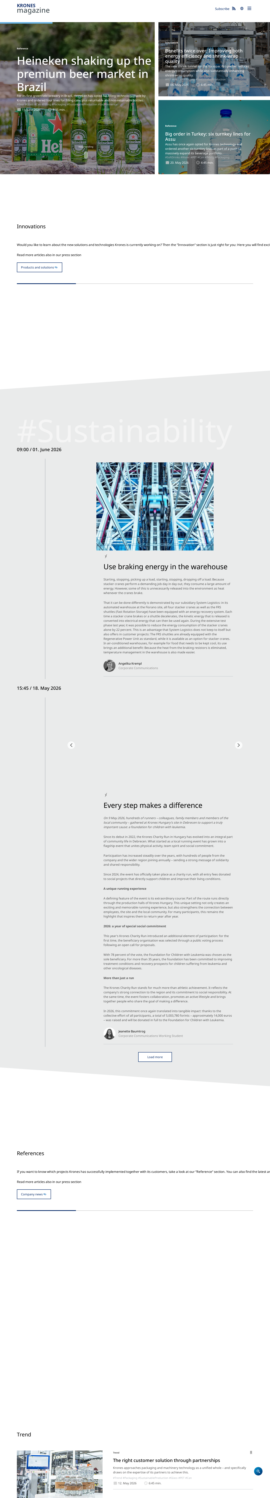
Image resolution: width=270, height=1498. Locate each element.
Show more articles (135, 1237)
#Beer (20, 104)
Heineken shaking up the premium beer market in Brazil (84, 73)
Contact (142, 1434)
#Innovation (111, 328)
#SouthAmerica (107, 104)
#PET (168, 79)
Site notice (23, 1493)
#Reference (131, 781)
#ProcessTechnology (135, 1140)
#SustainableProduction (82, 104)
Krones (114, 9)
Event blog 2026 (188, 1434)
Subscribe (222, 9)
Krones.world (226, 1415)
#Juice (153, 1205)
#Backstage (42, 543)
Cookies (59, 1493)
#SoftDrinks (172, 157)
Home (141, 1415)
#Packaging (59, 104)
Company (143, 1425)
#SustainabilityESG (62, 543)
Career (141, 1430)
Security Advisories (129, 1493)
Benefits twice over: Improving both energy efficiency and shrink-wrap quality (204, 55)
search (242, 8)
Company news (32, 733)
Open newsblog (135, 593)
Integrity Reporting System (160, 1493)
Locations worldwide (151, 1439)
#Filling (46, 104)
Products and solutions (37, 288)
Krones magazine (189, 1415)
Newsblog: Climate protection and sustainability (190, 1425)
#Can (37, 104)
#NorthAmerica (164, 544)
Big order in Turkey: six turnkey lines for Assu (207, 136)
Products (143, 1420)
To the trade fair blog (135, 950)
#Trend (117, 1080)
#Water (185, 157)
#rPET (175, 79)
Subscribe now (153, 1478)
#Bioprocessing (190, 1140)
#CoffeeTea (190, 1205)
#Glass (29, 104)
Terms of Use (75, 1493)
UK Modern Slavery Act (100, 1493)
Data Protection (42, 1493)
